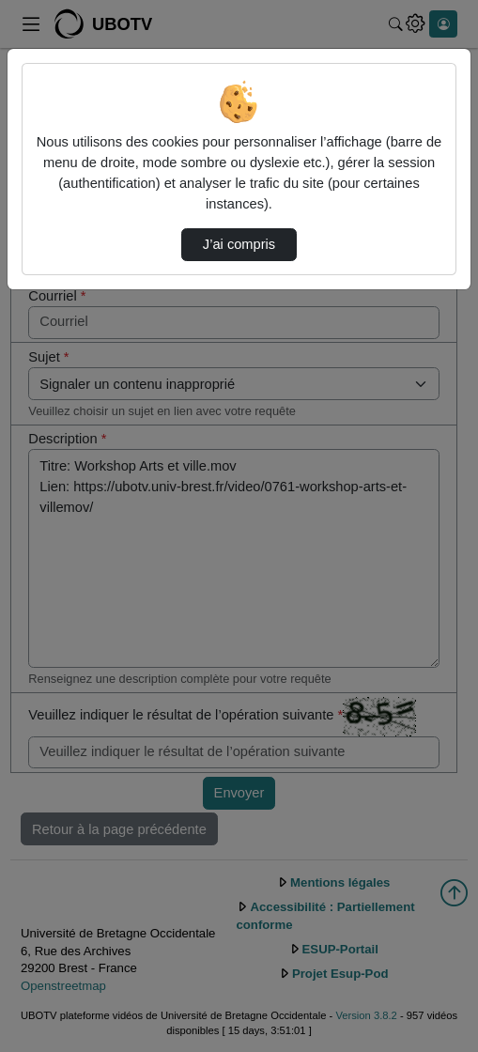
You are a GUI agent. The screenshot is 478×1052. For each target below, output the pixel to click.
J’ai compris (239, 244)
